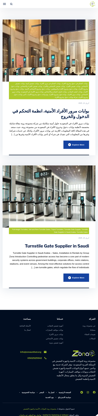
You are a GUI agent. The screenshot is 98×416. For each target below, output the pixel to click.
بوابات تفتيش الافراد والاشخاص (31, 86)
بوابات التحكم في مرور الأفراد (50, 83)
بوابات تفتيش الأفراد (73, 86)
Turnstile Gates (82, 232)
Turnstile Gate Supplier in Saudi (55, 246)
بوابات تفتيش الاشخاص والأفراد (54, 86)
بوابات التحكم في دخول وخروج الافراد (75, 83)
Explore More (76, 145)
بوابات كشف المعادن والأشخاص (56, 92)
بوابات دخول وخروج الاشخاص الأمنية (37, 89)
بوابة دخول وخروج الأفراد (57, 94)
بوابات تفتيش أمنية (32, 83)
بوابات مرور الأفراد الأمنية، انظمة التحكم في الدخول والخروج (52, 113)
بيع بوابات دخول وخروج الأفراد (37, 94)
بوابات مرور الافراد (74, 94)
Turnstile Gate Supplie (72, 230)
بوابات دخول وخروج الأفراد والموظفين (64, 89)
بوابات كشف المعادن (75, 92)
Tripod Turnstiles (57, 230)
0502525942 (36, 358)
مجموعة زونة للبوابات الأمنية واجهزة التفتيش (39, 410)
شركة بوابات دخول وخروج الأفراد (66, 97)
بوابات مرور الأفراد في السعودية (32, 92)
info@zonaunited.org (33, 352)
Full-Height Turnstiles (20, 230)
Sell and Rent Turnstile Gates (39, 230)
